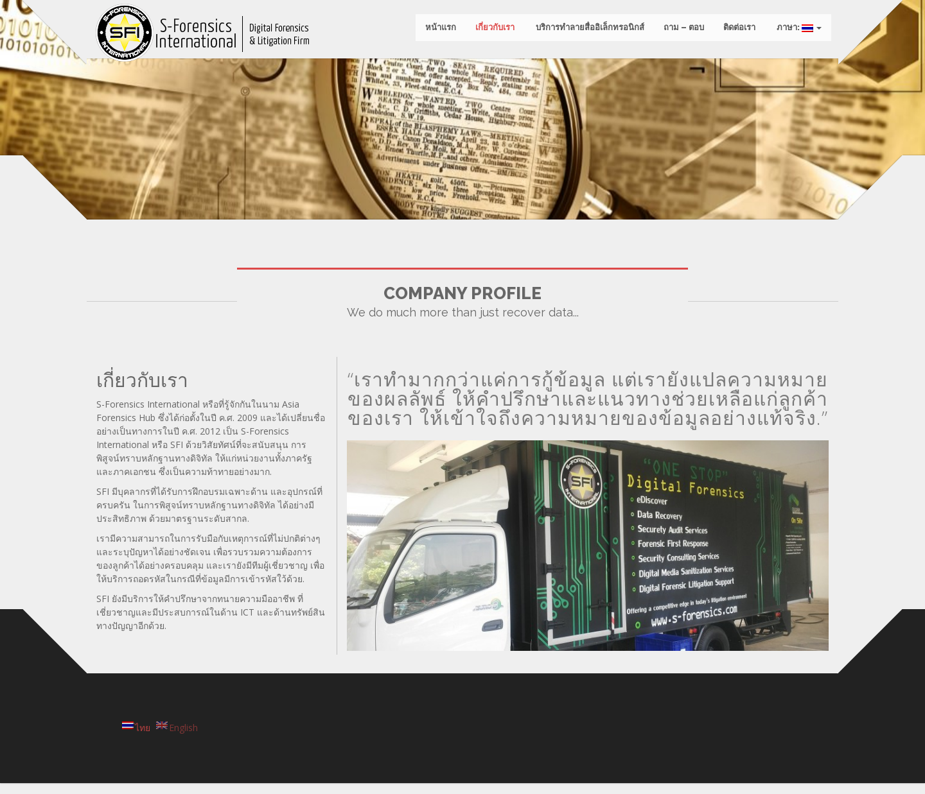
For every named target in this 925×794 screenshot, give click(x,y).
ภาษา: (795, 32)
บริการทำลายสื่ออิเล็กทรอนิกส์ (586, 32)
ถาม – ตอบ (681, 32)
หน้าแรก (438, 32)
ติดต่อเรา (737, 32)
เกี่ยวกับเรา (492, 32)
